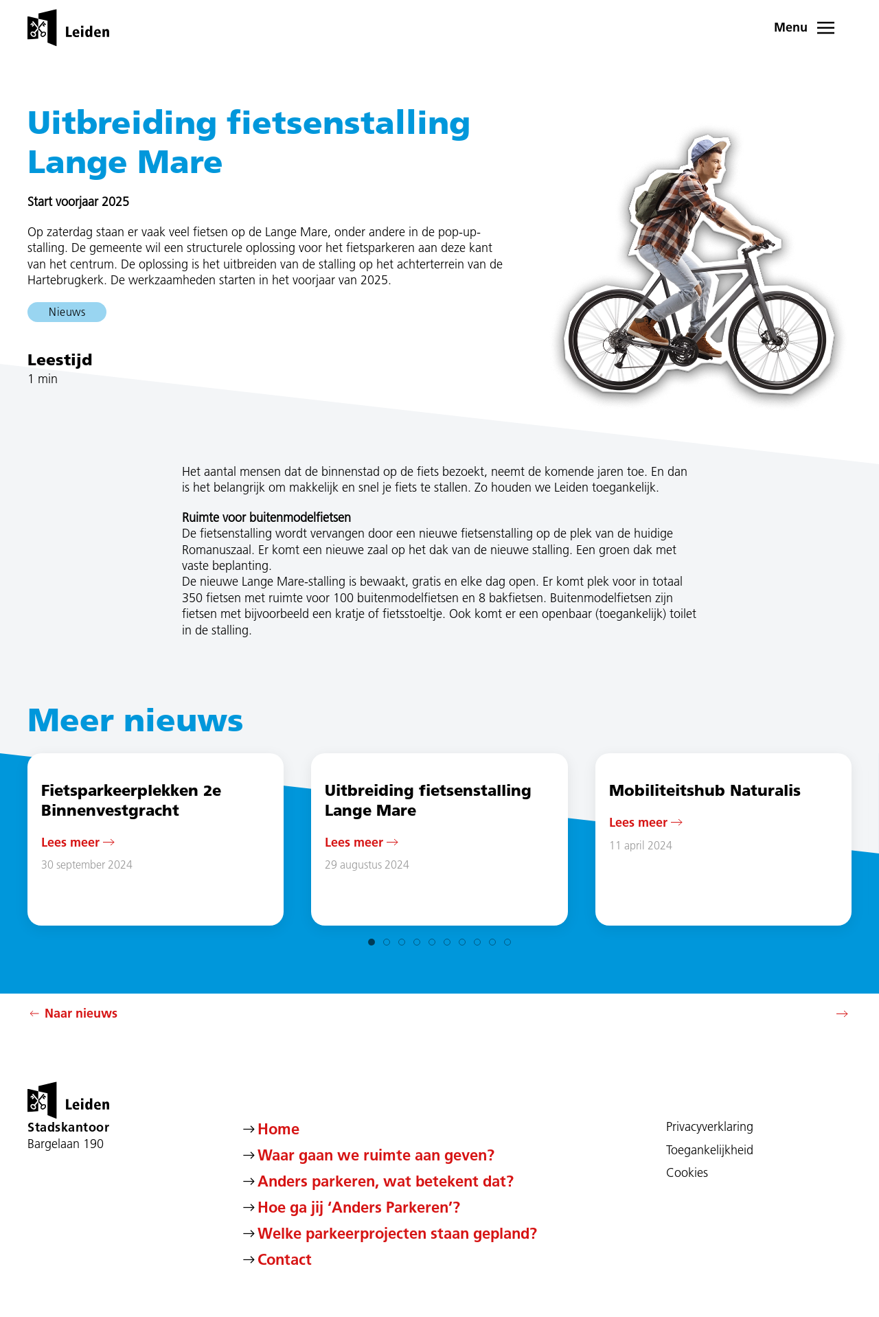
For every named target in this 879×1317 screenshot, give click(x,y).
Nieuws (67, 312)
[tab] (371, 942)
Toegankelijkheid (709, 1150)
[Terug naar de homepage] (68, 27)
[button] (813, 27)
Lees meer (70, 841)
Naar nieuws (72, 1013)
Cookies (687, 1172)
